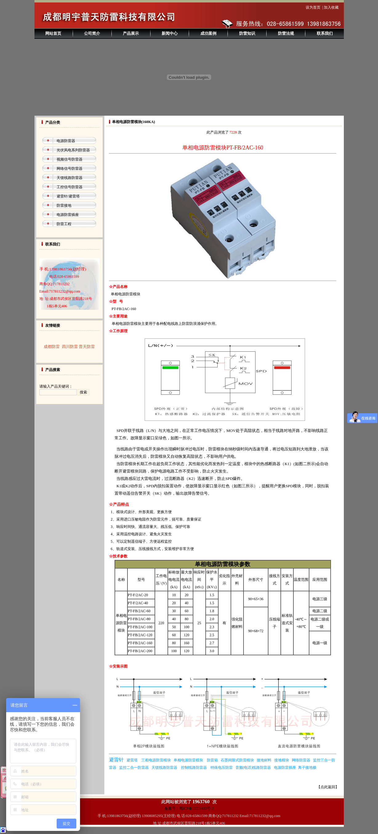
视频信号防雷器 (69, 159)
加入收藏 (331, 7)
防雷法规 (286, 33)
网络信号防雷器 (69, 168)
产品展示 (131, 33)
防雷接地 (64, 205)
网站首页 (53, 33)
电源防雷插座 (68, 215)
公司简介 (92, 33)
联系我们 (325, 33)
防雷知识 (247, 33)
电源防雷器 (66, 141)
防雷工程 (64, 224)
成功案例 (208, 33)
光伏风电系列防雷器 (73, 150)
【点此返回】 (328, 787)
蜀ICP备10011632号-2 (196, 808)
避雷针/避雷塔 (68, 196)
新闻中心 (170, 33)
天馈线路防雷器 (69, 178)
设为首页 (313, 7)
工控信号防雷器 (69, 187)
